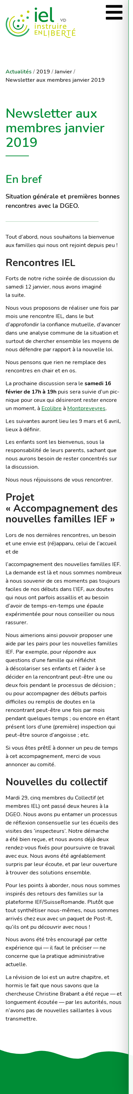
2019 (43, 72)
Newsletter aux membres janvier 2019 (55, 80)
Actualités (19, 72)
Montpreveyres (86, 408)
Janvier (63, 72)
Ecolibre (51, 408)
